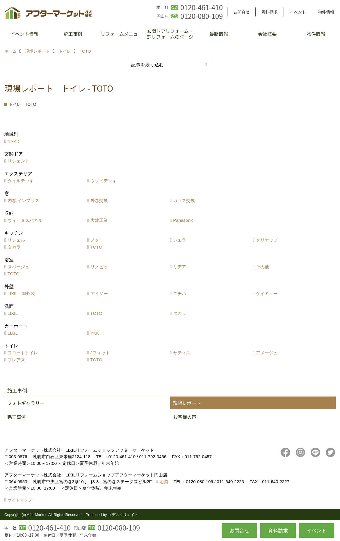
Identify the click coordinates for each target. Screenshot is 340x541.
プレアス (16, 359)
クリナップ (267, 240)
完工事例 (16, 416)
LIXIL (13, 313)
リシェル (16, 240)
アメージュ (267, 352)
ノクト (97, 240)
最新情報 (218, 33)
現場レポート (187, 402)
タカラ (14, 246)
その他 (262, 266)
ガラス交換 (184, 200)
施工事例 (73, 33)
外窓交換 (99, 200)
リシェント (18, 160)
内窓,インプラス (23, 200)
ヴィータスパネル (25, 220)
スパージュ (18, 266)
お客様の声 (184, 416)
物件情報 (326, 12)
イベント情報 (24, 33)
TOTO (96, 246)
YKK (94, 333)
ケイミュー (267, 293)
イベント (298, 12)
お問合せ (241, 12)
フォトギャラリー (25, 402)
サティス (182, 352)
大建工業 (99, 220)
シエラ (179, 240)
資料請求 (269, 12)
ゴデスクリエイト (123, 515)
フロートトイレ (23, 352)
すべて (14, 141)
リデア (179, 266)
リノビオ (99, 266)
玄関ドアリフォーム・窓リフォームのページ (170, 33)
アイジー (99, 293)
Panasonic (183, 220)
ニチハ (179, 293)
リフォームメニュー (122, 33)
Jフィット (100, 352)
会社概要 (267, 33)
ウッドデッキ (103, 180)
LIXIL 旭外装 (21, 293)
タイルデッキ (21, 180)
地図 (163, 481)
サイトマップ (20, 500)
